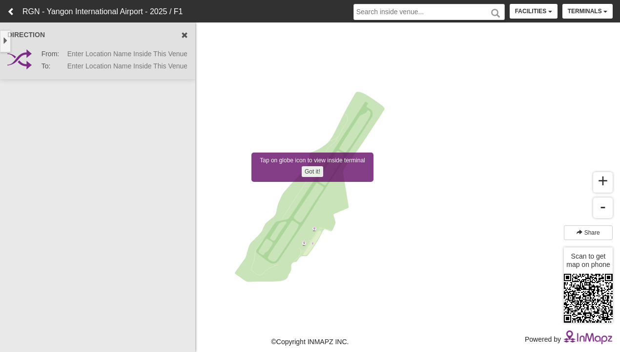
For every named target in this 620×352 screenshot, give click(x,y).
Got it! (312, 171)
